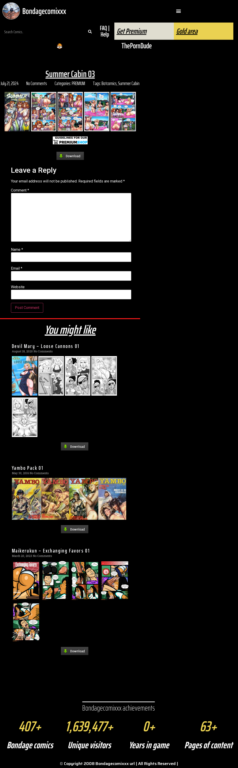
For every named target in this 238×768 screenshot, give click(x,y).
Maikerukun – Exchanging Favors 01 (51, 550)
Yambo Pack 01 (27, 468)
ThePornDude (136, 46)
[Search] (90, 32)
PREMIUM (78, 83)
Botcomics (109, 83)
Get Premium (131, 31)
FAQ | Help (104, 31)
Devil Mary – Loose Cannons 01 (45, 346)
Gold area (187, 31)
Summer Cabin (128, 83)
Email (16, 268)
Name (17, 250)
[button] (178, 11)
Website (18, 287)
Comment (20, 190)
